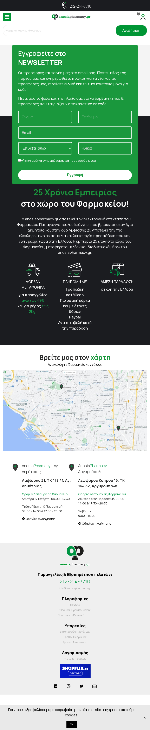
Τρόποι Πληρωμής (75, 637)
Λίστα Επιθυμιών (75, 658)
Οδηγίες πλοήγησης (38, 519)
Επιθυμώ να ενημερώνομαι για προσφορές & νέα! (57, 160)
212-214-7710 (80, 6)
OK (71, 724)
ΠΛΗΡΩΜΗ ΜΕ (75, 281)
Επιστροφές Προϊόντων (75, 631)
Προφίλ (75, 604)
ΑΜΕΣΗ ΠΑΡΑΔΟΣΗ (117, 281)
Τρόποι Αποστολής (75, 642)
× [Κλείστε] (144, 717)
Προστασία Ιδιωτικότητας (75, 615)
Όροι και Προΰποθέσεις (75, 610)
